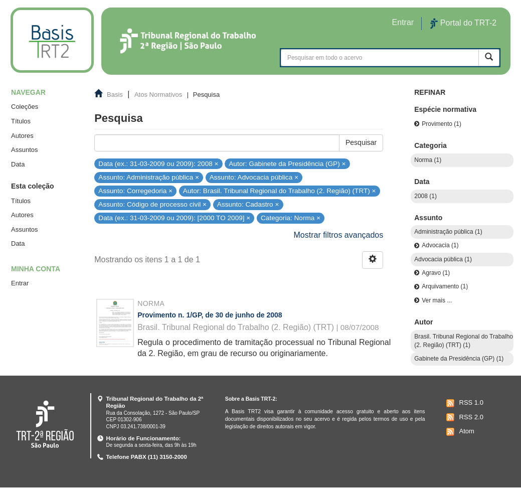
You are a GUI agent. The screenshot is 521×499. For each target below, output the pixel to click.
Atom (459, 431)
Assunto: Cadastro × (248, 204)
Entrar (20, 283)
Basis (115, 94)
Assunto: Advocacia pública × (254, 177)
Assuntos (24, 149)
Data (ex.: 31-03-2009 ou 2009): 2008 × (158, 163)
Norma (150, 303)
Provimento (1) (441, 123)
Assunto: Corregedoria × (135, 191)
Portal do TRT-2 (463, 23)
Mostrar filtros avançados (339, 235)
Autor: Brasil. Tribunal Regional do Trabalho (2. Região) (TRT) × (279, 191)
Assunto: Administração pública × (148, 177)
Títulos (21, 121)
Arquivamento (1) (445, 286)
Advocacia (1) (440, 245)
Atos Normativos (158, 94)
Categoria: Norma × (290, 218)
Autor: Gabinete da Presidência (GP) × (287, 163)
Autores (22, 135)
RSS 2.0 (463, 417)
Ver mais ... (437, 300)
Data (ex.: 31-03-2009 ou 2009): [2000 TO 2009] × (174, 218)
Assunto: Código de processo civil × (152, 204)
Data (18, 164)
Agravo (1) (436, 272)
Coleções (24, 106)
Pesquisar (361, 142)
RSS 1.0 (463, 403)
